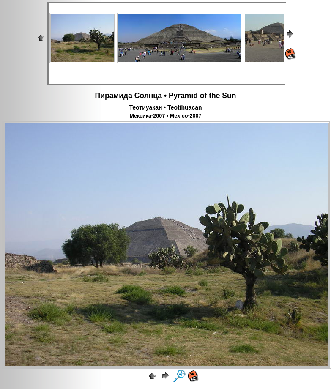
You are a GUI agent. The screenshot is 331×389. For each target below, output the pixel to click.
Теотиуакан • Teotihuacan (165, 107)
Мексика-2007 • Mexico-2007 (165, 116)
